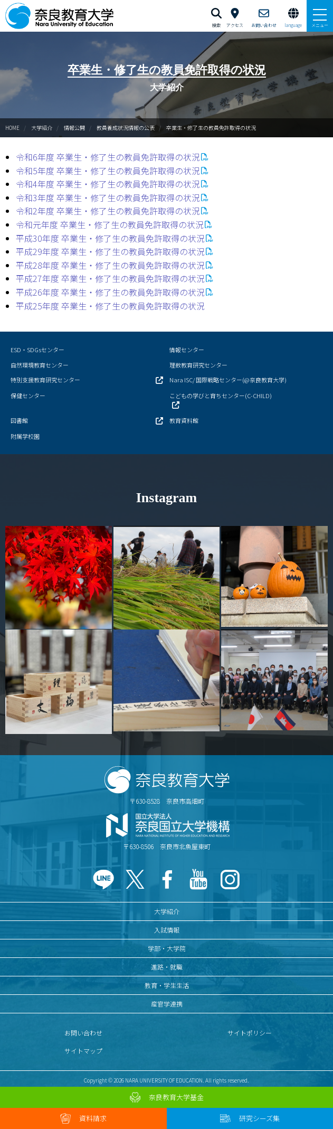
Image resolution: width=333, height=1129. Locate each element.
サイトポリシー (249, 1032)
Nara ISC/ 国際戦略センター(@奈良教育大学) (228, 379)
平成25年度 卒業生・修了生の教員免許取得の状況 (110, 305)
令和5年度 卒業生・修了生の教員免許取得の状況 (108, 170)
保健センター (28, 395)
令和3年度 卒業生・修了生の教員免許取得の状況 (108, 197)
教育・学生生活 (167, 985)
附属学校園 (25, 436)
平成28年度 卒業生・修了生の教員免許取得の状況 (110, 265)
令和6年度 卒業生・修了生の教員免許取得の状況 (108, 156)
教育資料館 (183, 420)
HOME (12, 127)
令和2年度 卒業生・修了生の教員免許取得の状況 (108, 210)
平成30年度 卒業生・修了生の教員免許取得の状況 (110, 238)
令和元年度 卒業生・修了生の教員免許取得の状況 (110, 224)
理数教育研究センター (198, 365)
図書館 (19, 420)
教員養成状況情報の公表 (126, 127)
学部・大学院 (167, 948)
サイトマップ (83, 1050)
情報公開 (74, 127)
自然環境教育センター (40, 365)
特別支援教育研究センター (45, 379)
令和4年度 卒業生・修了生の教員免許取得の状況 (108, 183)
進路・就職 (167, 966)
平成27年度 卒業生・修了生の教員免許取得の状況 (110, 278)
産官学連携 (167, 1003)
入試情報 (166, 929)
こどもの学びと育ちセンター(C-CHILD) (220, 395)
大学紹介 (41, 127)
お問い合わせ (83, 1032)
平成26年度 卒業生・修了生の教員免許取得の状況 (110, 292)
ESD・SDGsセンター (37, 349)
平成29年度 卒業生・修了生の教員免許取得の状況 (110, 251)
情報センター (186, 349)
